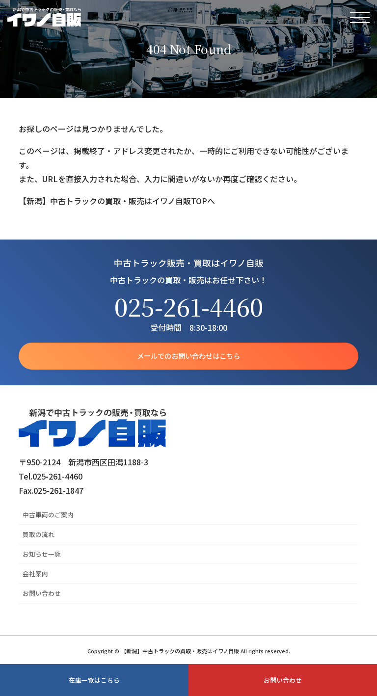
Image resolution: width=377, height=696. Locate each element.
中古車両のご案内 (48, 514)
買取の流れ (38, 534)
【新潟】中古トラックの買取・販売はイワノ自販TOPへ (117, 201)
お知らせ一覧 (42, 554)
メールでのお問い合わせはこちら (188, 355)
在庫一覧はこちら (94, 680)
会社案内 (35, 573)
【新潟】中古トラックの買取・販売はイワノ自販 (44, 17)
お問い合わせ (42, 593)
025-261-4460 (188, 306)
